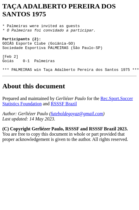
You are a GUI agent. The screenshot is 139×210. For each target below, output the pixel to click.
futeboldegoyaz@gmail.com (77, 123)
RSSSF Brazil (64, 113)
